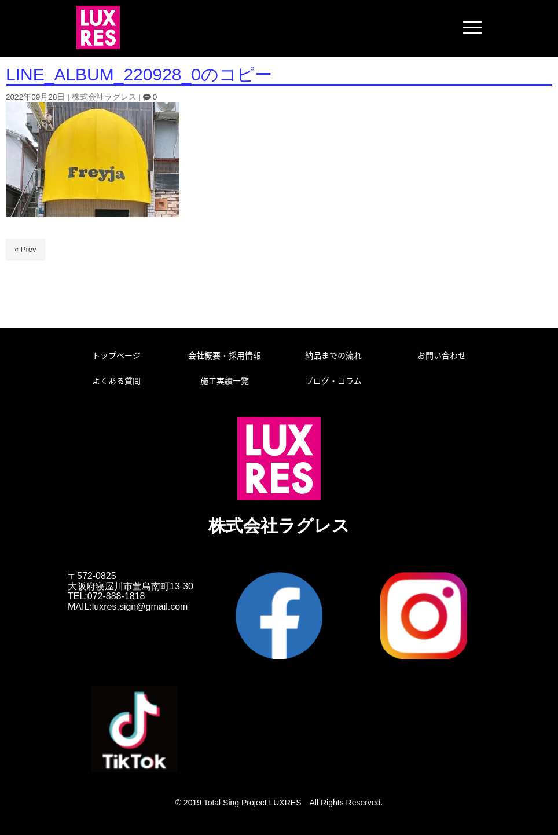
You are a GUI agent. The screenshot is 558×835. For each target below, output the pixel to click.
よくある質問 (116, 380)
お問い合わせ (441, 355)
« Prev (25, 249)
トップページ (116, 355)
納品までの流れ (333, 355)
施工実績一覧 (224, 380)
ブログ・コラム (333, 380)
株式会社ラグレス (104, 97)
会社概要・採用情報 (224, 355)
